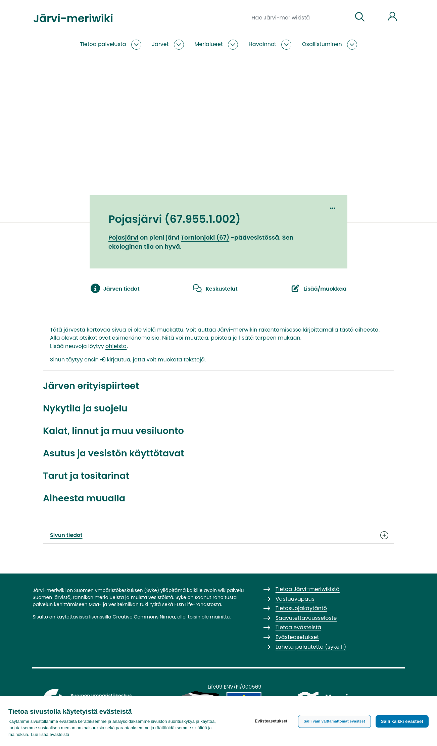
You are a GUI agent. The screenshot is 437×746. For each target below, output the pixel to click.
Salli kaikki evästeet (402, 721)
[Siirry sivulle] (360, 17)
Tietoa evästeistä (298, 627)
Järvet (160, 44)
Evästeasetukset (271, 721)
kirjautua (115, 359)
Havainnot (262, 44)
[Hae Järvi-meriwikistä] (299, 17)
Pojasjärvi (123, 237)
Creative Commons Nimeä (143, 616)
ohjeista (116, 346)
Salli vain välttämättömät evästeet (334, 721)
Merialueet (209, 44)
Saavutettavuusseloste (306, 618)
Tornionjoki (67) (205, 237)
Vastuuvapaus (295, 599)
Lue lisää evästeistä (50, 734)
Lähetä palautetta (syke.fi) (311, 647)
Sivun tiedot (218, 535)
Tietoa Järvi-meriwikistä (308, 589)
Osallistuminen (322, 44)
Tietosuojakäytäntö (301, 608)
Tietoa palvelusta (103, 44)
